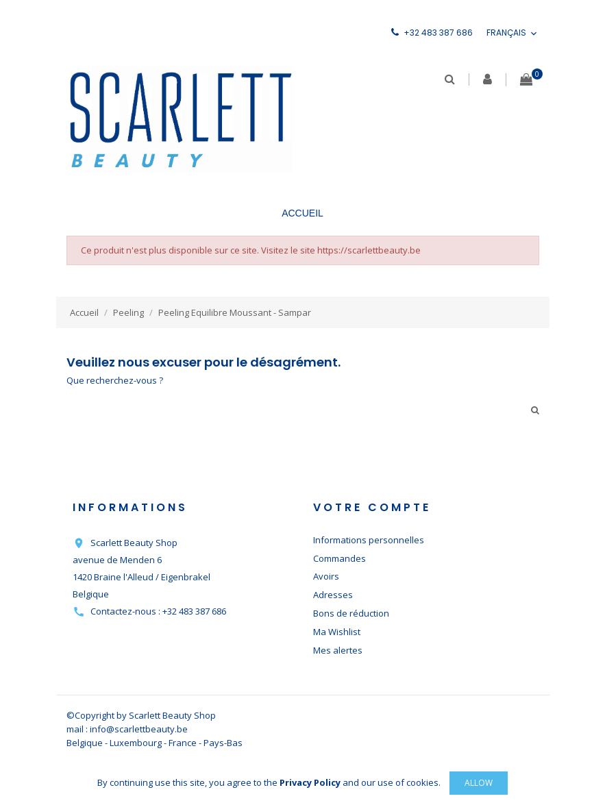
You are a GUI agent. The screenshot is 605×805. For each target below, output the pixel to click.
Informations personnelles (368, 540)
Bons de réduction (351, 613)
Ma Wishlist (336, 632)
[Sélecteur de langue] (512, 33)
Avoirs (326, 576)
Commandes (339, 558)
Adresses (333, 595)
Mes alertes (337, 650)
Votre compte (372, 507)
